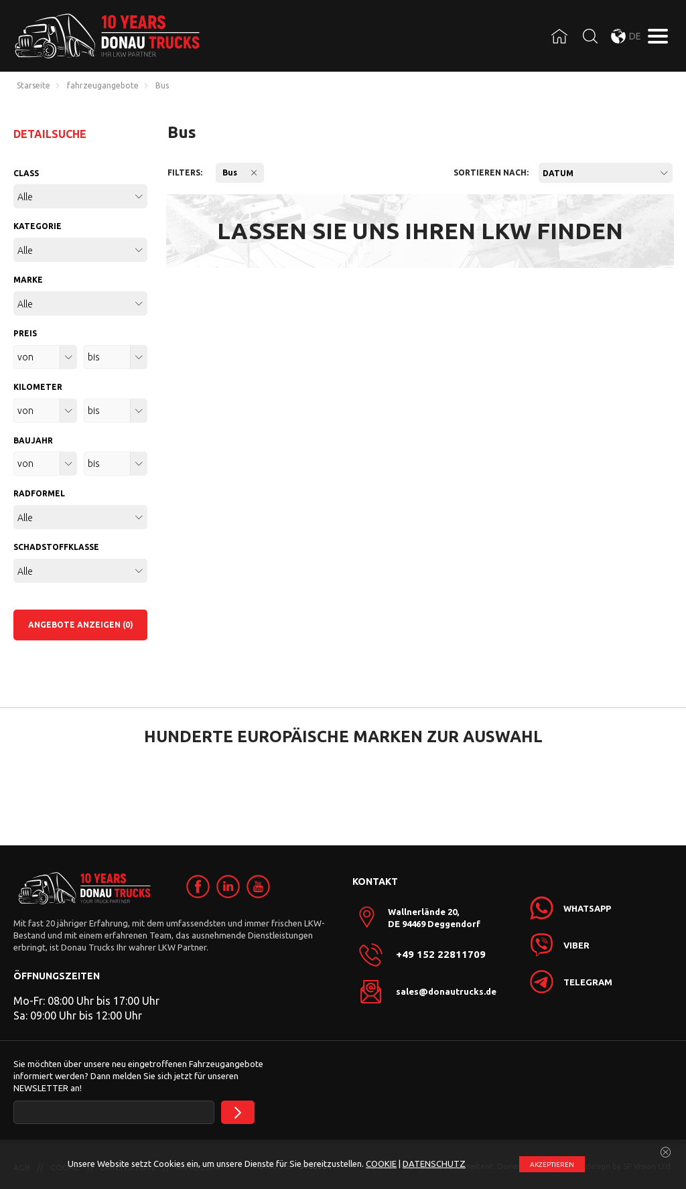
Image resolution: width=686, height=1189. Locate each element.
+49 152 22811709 (441, 954)
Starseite (33, 86)
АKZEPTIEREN (552, 1164)
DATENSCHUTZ (434, 1163)
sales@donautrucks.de (446, 991)
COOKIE (381, 1163)
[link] (198, 886)
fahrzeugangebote (103, 86)
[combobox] (606, 173)
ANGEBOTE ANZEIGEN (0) (80, 624)
